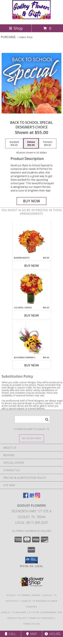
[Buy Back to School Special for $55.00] (32, 201)
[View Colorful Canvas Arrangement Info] (31, 289)
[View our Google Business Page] (31, 497)
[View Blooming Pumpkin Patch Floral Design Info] (31, 338)
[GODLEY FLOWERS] (31, 19)
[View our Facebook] (25, 497)
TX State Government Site (45, 612)
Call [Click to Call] (10, 634)
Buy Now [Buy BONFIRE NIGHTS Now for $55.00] (31, 265)
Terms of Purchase (41, 618)
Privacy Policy (16, 618)
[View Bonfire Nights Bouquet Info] (31, 239)
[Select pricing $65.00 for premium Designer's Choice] (47, 143)
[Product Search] (32, 419)
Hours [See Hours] (52, 634)
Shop (16, 28)
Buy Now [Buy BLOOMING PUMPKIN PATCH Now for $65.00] (31, 365)
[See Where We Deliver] (31, 438)
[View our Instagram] (37, 497)
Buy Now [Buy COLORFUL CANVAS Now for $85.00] (31, 315)
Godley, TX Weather (13, 612)
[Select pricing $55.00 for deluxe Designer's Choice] (31, 143)
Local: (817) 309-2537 (31, 522)
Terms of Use (31, 623)
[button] (31, 560)
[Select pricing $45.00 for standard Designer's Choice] (14, 143)
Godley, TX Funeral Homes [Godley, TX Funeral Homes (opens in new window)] (23, 595)
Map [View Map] (31, 634)
